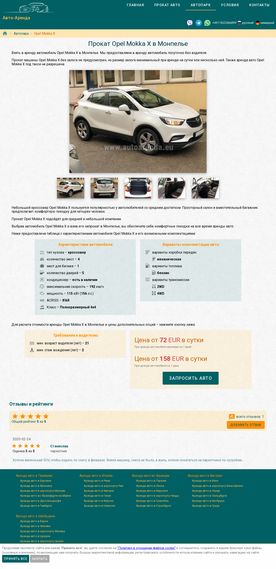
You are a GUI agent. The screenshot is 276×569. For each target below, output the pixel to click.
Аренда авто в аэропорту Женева (42, 531)
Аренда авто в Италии (96, 476)
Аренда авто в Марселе (152, 490)
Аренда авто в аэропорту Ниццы (157, 495)
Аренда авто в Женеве (35, 526)
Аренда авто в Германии (34, 476)
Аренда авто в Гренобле (152, 500)
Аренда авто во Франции (150, 476)
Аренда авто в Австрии (205, 476)
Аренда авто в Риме (97, 480)
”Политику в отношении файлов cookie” (146, 548)
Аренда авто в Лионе (150, 485)
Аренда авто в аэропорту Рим (103, 485)
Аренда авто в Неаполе (99, 505)
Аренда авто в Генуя (97, 495)
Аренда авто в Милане (99, 490)
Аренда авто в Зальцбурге (209, 495)
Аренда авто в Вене (205, 480)
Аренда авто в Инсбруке (208, 500)
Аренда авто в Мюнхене (36, 485)
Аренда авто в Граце (205, 505)
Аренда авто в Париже (151, 480)
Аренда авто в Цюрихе (35, 536)
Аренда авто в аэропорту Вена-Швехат (217, 485)
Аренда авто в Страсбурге (153, 505)
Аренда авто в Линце (206, 490)
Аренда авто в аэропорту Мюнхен (42, 490)
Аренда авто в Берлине (35, 480)
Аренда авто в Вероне (98, 500)
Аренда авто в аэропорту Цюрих (41, 541)
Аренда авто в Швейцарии (35, 516)
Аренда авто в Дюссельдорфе (40, 500)
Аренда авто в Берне (34, 521)
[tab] (135, 5)
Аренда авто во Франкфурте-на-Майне (45, 495)
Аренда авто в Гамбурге (36, 505)
